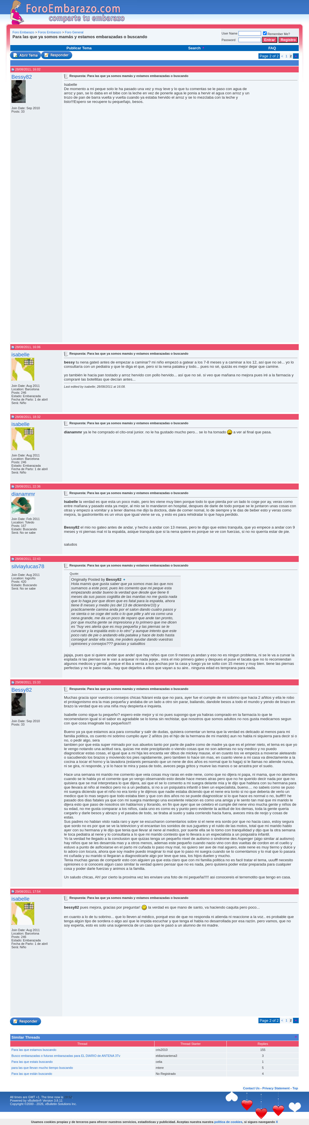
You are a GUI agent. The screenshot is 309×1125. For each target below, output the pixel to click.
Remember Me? (276, 34)
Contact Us (251, 1088)
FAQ (272, 48)
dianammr (23, 494)
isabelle (20, 355)
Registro (288, 40)
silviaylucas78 (27, 566)
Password (228, 40)
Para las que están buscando (31, 1073)
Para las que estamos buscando (33, 1049)
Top (295, 1088)
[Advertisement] (115, 41)
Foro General (74, 32)
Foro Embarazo (23, 32)
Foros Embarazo (49, 32)
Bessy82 (21, 77)
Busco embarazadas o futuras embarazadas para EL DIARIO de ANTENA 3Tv (65, 1055)
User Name (230, 33)
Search (196, 48)
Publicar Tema (79, 48)
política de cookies (228, 1122)
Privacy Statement (276, 1088)
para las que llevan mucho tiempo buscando (42, 1067)
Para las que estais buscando (32, 1061)
